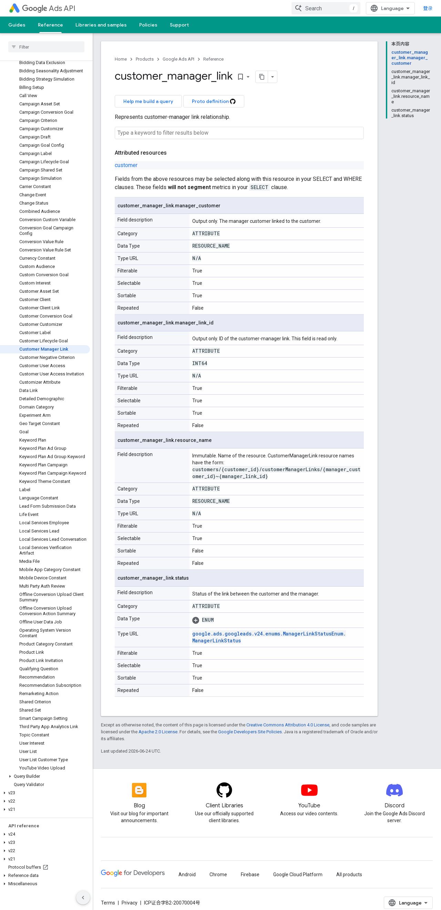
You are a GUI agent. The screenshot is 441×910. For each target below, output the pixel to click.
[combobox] (325, 8)
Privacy (129, 903)
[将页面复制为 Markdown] (262, 77)
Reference (213, 59)
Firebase (250, 874)
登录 (428, 8)
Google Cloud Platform (297, 874)
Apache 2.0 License (158, 731)
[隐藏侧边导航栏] (83, 897)
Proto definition (214, 101)
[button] (45, 776)
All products (349, 874)
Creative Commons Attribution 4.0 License (287, 724)
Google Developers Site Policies (250, 731)
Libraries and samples (101, 25)
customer (126, 165)
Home (121, 59)
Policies (148, 25)
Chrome (218, 874)
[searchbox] (46, 46)
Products (145, 59)
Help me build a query (148, 101)
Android (187, 874)
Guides (16, 25)
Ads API (48, 8)
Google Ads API (178, 59)
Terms (108, 903)
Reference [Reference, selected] (50, 25)
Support (179, 25)
